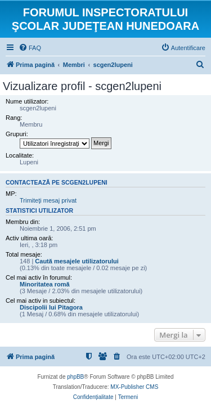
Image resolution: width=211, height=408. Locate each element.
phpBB (75, 377)
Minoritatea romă (45, 284)
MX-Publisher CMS (134, 387)
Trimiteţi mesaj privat (48, 200)
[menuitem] (30, 48)
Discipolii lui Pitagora (51, 307)
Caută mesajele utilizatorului (77, 261)
